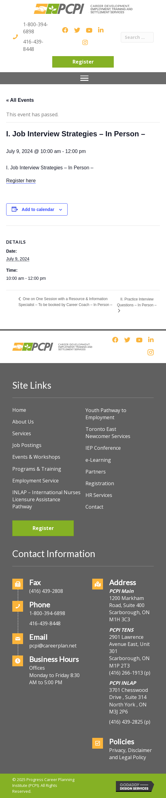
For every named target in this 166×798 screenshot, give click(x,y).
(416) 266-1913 (126, 672)
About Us (23, 421)
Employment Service (35, 480)
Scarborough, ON (129, 662)
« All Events (20, 100)
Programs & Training (36, 468)
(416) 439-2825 (126, 721)
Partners (95, 471)
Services (21, 433)
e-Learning (98, 460)
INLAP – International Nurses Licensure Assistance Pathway (46, 499)
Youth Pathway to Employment (105, 414)
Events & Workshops (36, 456)
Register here (21, 180)
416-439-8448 (33, 45)
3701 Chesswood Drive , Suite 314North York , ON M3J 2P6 (128, 701)
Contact (94, 506)
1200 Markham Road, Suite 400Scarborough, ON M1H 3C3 (129, 609)
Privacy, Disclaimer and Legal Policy (130, 754)
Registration (99, 483)
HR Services (98, 495)
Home (19, 410)
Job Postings (27, 445)
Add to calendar (38, 209)
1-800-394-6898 (47, 613)
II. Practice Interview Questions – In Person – (136, 302)
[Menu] (84, 78)
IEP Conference (103, 447)
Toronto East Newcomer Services (107, 433)
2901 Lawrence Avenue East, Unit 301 (129, 644)
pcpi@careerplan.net (53, 645)
